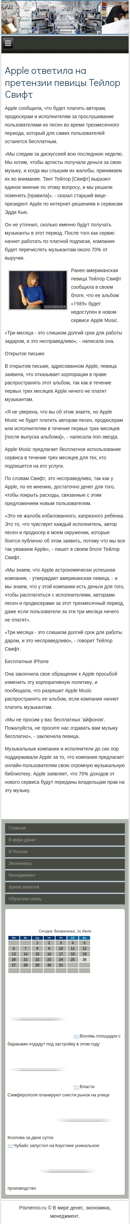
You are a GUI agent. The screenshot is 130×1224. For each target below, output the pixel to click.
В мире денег (22, 840)
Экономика (20, 864)
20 (14, 960)
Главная (17, 828)
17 (61, 954)
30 (49, 965)
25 (73, 960)
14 (25, 954)
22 (37, 960)
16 (49, 954)
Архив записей (24, 887)
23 (49, 960)
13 (14, 954)
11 (73, 948)
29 (37, 965)
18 (73, 954)
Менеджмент (22, 875)
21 (25, 960)
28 (25, 965)
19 (84, 954)
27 (14, 965)
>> (76, 1036)
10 (61, 948)
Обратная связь (25, 899)
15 (37, 954)
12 (84, 948)
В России (18, 852)
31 (61, 965)
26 (84, 960)
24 (61, 960)
